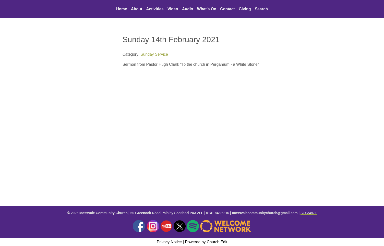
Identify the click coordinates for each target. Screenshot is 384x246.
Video (173, 9)
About (136, 9)
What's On (206, 9)
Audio (187, 9)
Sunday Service (154, 54)
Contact (227, 9)
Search (261, 9)
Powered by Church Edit (206, 242)
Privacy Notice (169, 242)
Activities (155, 9)
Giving (245, 9)
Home (121, 9)
